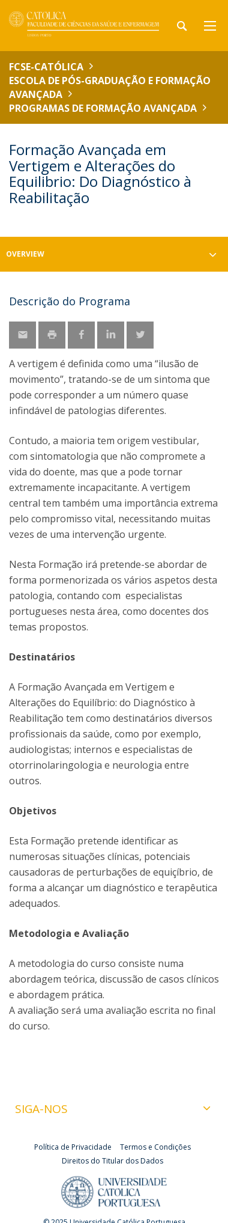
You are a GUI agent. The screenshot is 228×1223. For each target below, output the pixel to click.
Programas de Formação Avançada (103, 108)
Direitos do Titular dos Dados (112, 1161)
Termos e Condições (155, 1147)
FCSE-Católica (46, 66)
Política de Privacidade (73, 1147)
